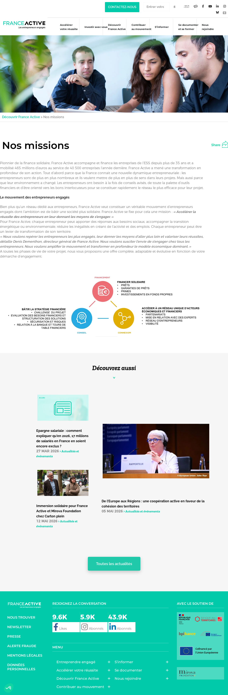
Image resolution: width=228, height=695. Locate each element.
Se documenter (129, 670)
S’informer (160, 27)
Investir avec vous (93, 27)
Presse (14, 636)
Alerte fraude (21, 646)
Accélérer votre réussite (67, 27)
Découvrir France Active (115, 27)
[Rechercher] (174, 6)
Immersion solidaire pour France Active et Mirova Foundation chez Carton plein (62, 511)
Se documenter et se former (186, 27)
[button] (223, 143)
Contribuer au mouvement (139, 27)
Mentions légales (24, 655)
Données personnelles (21, 667)
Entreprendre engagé (76, 662)
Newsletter (19, 627)
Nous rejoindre (206, 27)
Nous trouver (21, 617)
